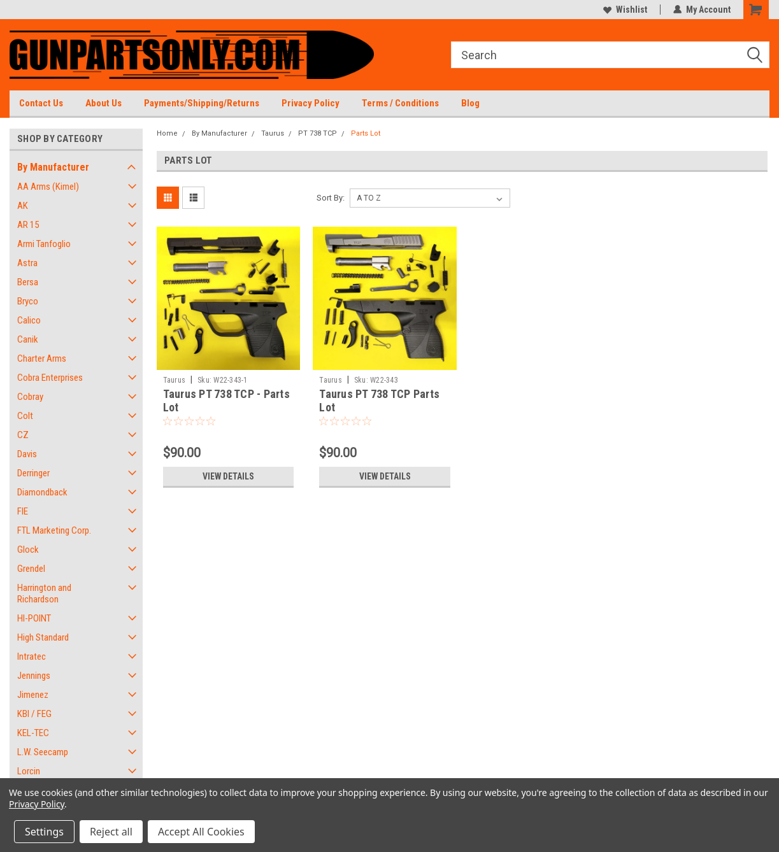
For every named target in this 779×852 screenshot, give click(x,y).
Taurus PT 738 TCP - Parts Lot (226, 400)
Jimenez (32, 694)
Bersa (27, 282)
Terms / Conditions (400, 103)
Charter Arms (41, 358)
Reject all (111, 832)
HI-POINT (34, 618)
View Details (228, 476)
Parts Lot (365, 133)
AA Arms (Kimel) (48, 186)
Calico (29, 320)
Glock (28, 549)
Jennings (33, 675)
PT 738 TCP (317, 133)
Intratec (31, 656)
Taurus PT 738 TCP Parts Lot (379, 400)
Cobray (30, 396)
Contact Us (41, 103)
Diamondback (42, 492)
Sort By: (331, 197)
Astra (27, 263)
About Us (103, 103)
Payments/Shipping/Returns (201, 103)
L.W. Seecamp (42, 752)
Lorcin (28, 771)
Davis (27, 454)
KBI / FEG (34, 714)
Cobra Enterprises (50, 377)
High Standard (43, 637)
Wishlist (625, 9)
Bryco (27, 301)
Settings (44, 832)
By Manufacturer (53, 167)
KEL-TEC (33, 733)
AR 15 (28, 225)
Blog (470, 103)
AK (22, 205)
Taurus (272, 133)
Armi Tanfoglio (44, 244)
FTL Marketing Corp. (54, 530)
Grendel (31, 568)
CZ (23, 435)
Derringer (33, 473)
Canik (27, 339)
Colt (25, 416)
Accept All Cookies (201, 832)
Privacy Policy (310, 103)
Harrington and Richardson (44, 593)
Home (167, 133)
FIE (22, 511)
